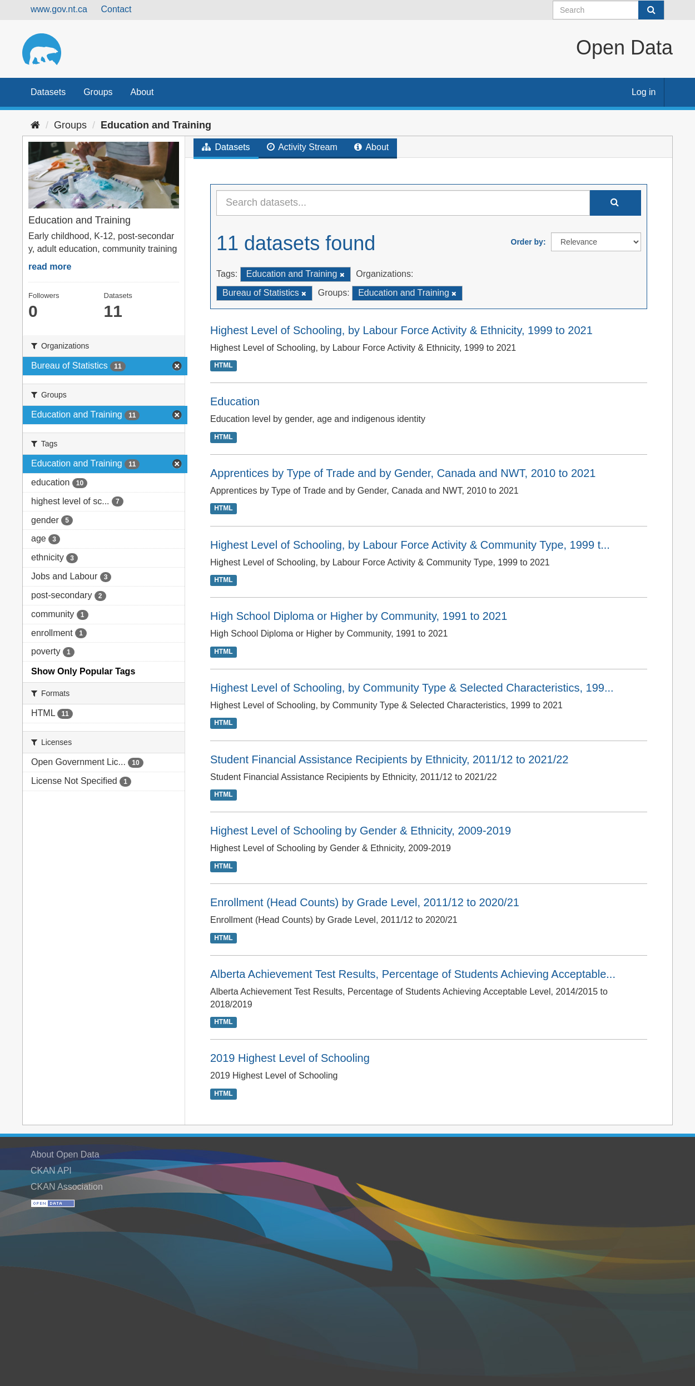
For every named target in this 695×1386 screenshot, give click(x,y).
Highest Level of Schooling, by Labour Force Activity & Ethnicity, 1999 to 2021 (401, 330)
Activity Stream (302, 147)
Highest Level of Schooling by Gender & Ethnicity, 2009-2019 (360, 830)
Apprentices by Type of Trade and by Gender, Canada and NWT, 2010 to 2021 (402, 473)
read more (49, 266)
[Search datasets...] (403, 203)
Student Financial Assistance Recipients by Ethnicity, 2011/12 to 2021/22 (389, 759)
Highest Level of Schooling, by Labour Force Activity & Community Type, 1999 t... (410, 545)
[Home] (35, 125)
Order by (527, 241)
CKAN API (51, 1170)
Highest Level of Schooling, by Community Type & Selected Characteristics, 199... (412, 688)
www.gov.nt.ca (59, 9)
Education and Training (156, 125)
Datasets (48, 92)
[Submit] (651, 10)
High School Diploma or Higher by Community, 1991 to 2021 (358, 616)
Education (235, 401)
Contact (116, 9)
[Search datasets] (608, 10)
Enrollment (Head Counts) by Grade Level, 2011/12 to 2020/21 (364, 902)
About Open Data (65, 1154)
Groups (97, 92)
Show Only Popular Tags (83, 671)
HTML (223, 365)
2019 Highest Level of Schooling (290, 1058)
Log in (644, 92)
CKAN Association (67, 1186)
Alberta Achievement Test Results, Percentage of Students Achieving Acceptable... (412, 974)
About (142, 92)
